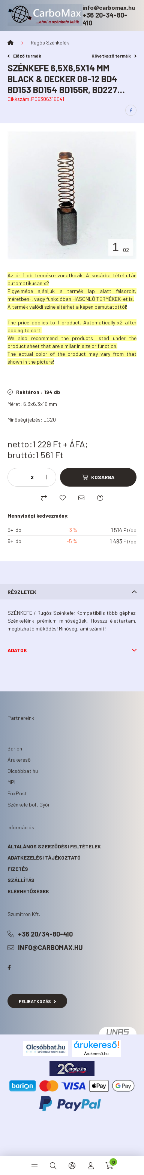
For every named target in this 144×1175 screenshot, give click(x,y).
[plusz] (46, 477)
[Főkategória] (11, 42)
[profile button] (90, 1165)
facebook (9, 967)
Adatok (17, 650)
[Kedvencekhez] (62, 497)
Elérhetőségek (28, 891)
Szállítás (21, 880)
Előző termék (24, 55)
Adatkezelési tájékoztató (44, 857)
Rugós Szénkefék (50, 42)
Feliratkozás (37, 1001)
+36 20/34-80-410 (45, 934)
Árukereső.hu (96, 1053)
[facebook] (130, 110)
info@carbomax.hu (108, 7)
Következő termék (114, 55)
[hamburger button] (34, 1165)
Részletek (22, 592)
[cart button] (109, 1165)
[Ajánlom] (81, 497)
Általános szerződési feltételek (54, 846)
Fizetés (18, 869)
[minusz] (17, 477)
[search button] (53, 1165)
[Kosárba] (98, 477)
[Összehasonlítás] (43, 497)
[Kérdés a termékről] (100, 497)
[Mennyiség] (31, 477)
